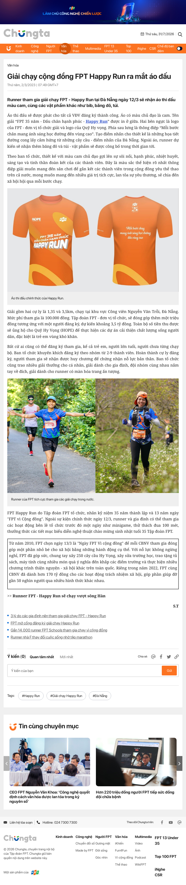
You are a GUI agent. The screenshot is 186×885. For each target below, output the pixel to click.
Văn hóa (63, 48)
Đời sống (101, 850)
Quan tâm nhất (42, 657)
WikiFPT (140, 864)
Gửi (169, 670)
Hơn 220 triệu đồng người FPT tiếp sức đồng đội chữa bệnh (135, 794)
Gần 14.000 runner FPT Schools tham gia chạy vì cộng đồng (59, 630)
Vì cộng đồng (124, 857)
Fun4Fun (121, 850)
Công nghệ (35, 48)
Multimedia (93, 48)
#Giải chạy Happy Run (66, 696)
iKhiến (119, 843)
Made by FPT (84, 850)
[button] (179, 763)
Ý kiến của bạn (93, 670)
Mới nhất (66, 657)
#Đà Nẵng (100, 696)
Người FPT (50, 48)
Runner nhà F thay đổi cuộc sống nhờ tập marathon (51, 637)
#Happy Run (31, 696)
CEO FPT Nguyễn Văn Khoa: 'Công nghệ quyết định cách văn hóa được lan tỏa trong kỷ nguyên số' (49, 797)
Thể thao (76, 48)
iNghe (141, 48)
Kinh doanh (20, 48)
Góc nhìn (101, 857)
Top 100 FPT (166, 856)
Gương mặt (102, 843)
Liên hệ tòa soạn (18, 822)
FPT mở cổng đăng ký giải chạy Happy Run (45, 623)
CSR (152, 48)
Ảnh (137, 850)
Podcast (140, 857)
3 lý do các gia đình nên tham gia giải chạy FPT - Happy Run (58, 616)
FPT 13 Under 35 (111, 48)
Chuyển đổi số (85, 843)
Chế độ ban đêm (169, 48)
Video (139, 843)
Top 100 (128, 48)
